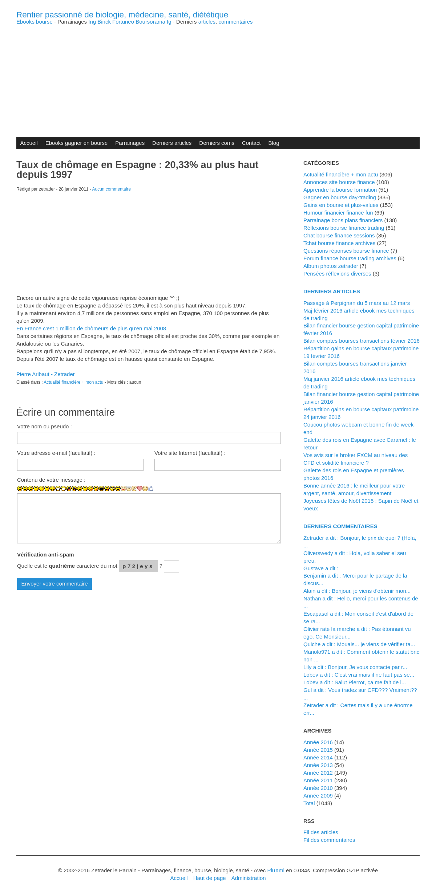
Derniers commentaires (340, 526)
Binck (104, 22)
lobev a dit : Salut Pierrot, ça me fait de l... (354, 682)
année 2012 (318, 773)
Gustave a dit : (321, 568)
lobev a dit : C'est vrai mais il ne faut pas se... (358, 675)
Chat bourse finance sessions (339, 235)
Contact (251, 143)
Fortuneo (123, 22)
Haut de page (209, 878)
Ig (169, 22)
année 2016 (318, 742)
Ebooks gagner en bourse (76, 143)
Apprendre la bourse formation (340, 190)
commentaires (235, 22)
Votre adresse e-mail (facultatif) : (56, 453)
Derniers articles (171, 143)
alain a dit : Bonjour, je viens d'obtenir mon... (357, 591)
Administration (248, 878)
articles (206, 22)
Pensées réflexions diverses (337, 273)
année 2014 (318, 757)
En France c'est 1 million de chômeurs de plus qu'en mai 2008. (91, 328)
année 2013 (318, 765)
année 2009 (318, 795)
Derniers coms (216, 143)
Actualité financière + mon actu (73, 382)
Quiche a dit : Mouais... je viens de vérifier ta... (359, 644)
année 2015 (318, 750)
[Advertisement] (218, 75)
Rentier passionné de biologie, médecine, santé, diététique (122, 14)
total (309, 803)
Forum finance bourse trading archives (349, 258)
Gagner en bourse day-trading (339, 197)
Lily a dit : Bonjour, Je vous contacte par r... (355, 667)
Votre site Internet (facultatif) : (190, 453)
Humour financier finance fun (338, 212)
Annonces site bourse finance (339, 182)
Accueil (28, 143)
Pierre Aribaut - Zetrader (45, 374)
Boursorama (150, 22)
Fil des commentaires (329, 840)
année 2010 (318, 788)
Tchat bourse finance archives (339, 243)
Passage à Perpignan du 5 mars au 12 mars (356, 303)
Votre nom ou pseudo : (44, 426)
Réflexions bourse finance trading (343, 228)
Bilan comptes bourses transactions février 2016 (361, 341)
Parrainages (130, 143)
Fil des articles (320, 832)
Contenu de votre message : (51, 480)
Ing (92, 22)
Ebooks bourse (34, 22)
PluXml (275, 870)
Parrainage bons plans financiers (343, 220)
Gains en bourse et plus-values (341, 205)
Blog (274, 143)
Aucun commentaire (111, 189)
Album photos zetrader (330, 266)
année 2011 (318, 780)
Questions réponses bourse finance (346, 251)
